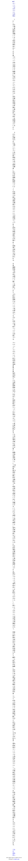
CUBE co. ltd (16, 859)
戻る (14, 853)
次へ (14, 855)
